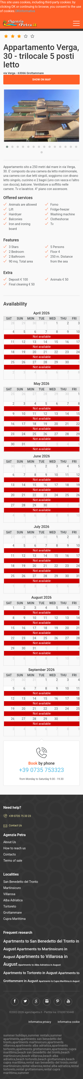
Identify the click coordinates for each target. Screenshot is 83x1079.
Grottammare (12, 912)
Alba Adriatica (13, 900)
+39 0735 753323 (41, 770)
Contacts (9, 854)
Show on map (41, 79)
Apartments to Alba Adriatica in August (39, 964)
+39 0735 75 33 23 (20, 816)
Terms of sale (12, 860)
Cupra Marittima (14, 919)
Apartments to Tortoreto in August (30, 973)
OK (17, 11)
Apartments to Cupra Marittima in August (59, 981)
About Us (9, 842)
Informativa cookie (69, 1021)
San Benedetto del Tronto (20, 881)
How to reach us (14, 848)
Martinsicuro (12, 888)
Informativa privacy (40, 1021)
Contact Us (15, 825)
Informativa (27, 11)
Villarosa (9, 894)
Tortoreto (9, 906)
